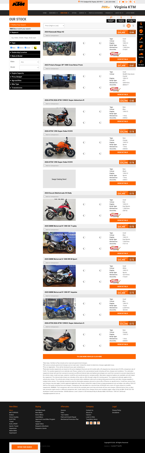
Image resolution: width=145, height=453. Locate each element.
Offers (74, 13)
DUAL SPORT (13, 424)
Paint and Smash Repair (68, 417)
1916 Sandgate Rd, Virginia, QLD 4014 (90, 2)
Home (45, 13)
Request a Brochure (41, 426)
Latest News (130, 13)
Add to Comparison (52, 35)
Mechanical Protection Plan (69, 419)
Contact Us (89, 410)
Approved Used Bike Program (45, 419)
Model (12, 67)
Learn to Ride (90, 417)
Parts (62, 412)
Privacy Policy (116, 410)
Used (27, 48)
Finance (109, 13)
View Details (122, 59)
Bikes (11, 410)
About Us (119, 13)
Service (82, 13)
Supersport (13, 433)
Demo (21, 48)
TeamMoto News (92, 419)
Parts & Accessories (96, 13)
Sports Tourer (13, 426)
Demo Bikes (39, 415)
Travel (11, 422)
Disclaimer (115, 412)
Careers (88, 415)
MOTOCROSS (13, 412)
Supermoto (13, 428)
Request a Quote (41, 428)
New (12, 48)
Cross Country (13, 417)
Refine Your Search (18, 25)
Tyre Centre (65, 415)
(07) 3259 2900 (110, 2)
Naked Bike (13, 431)
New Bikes (53, 13)
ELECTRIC (12, 419)
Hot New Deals (40, 410)
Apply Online (39, 424)
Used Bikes (39, 417)
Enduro (11, 415)
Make (12, 62)
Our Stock (64, 13)
